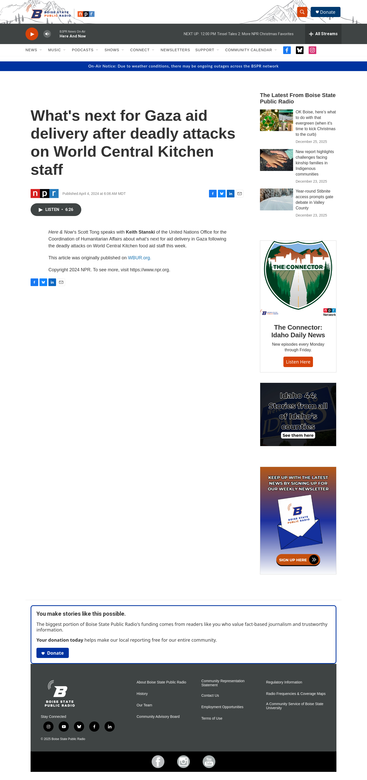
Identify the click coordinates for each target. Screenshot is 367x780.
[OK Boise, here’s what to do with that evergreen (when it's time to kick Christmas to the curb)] (276, 123)
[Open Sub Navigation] (41, 53)
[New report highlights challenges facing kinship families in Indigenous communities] (276, 163)
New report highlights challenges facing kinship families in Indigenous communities (315, 165)
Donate (328, 13)
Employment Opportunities (222, 710)
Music (54, 53)
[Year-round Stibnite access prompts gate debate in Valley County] (276, 202)
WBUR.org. (139, 260)
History (142, 697)
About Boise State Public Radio (161, 685)
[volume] (47, 37)
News (31, 53)
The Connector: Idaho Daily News (298, 334)
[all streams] (323, 37)
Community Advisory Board (158, 720)
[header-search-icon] (303, 13)
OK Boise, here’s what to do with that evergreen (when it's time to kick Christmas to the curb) (316, 126)
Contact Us (210, 699)
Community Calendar (248, 53)
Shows (111, 53)
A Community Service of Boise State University (294, 709)
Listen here (298, 364)
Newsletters (175, 53)
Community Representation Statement (223, 686)
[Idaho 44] (298, 417)
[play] (32, 37)
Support (204, 53)
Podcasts (83, 53)
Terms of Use (211, 721)
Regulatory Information (284, 685)
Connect (140, 53)
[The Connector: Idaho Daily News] (298, 281)
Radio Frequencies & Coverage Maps (295, 697)
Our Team (144, 708)
